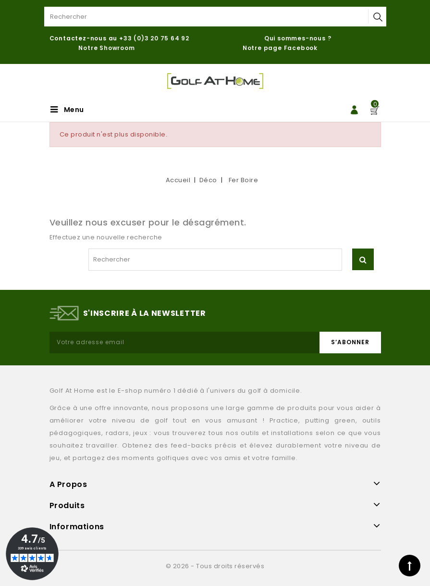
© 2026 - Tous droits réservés (215, 566)
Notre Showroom (107, 48)
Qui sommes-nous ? (298, 38)
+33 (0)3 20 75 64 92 (154, 38)
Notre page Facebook (280, 48)
